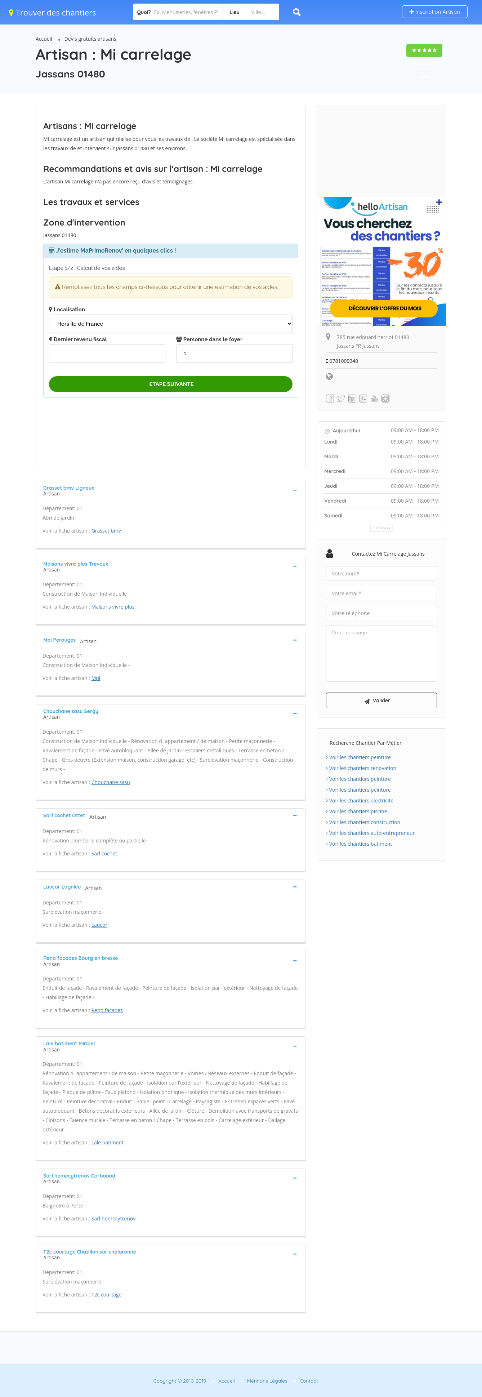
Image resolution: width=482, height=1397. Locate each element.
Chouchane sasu (111, 782)
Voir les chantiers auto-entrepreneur (370, 833)
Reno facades (107, 1010)
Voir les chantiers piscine (356, 811)
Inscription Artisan (435, 11)
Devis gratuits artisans (90, 38)
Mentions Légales (267, 1381)
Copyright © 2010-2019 (179, 1381)
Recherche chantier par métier (366, 743)
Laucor (100, 924)
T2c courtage (107, 1294)
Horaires (383, 528)
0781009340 (342, 360)
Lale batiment (108, 1142)
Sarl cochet (104, 853)
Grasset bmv (106, 530)
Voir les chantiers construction (363, 822)
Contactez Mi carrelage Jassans (388, 553)
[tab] (171, 490)
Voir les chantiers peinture (358, 757)
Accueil (44, 38)
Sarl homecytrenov (113, 1218)
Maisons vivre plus (113, 606)
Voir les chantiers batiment (359, 844)
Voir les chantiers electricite (359, 800)
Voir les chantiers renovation (361, 768)
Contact (309, 1381)
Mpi (96, 678)
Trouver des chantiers (52, 12)
